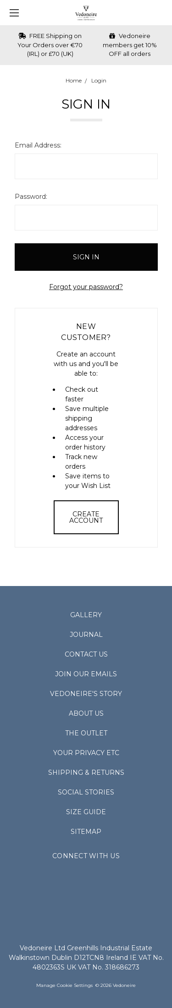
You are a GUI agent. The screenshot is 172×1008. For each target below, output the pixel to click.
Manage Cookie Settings (64, 985)
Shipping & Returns (86, 772)
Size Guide (86, 812)
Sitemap (86, 831)
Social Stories (86, 792)
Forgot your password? (86, 287)
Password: (31, 196)
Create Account (86, 517)
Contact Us (86, 654)
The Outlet (86, 733)
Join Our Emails (86, 674)
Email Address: (38, 145)
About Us (86, 713)
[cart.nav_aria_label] (161, 12)
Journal (86, 634)
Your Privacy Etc (86, 753)
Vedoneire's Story (86, 694)
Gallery (86, 615)
